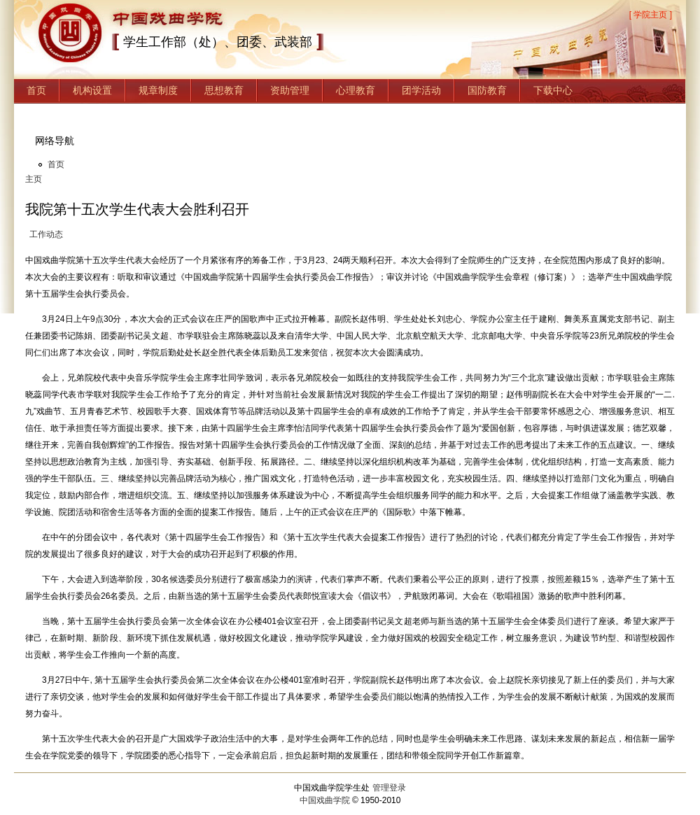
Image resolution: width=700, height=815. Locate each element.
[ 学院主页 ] (650, 15)
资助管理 (289, 90)
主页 (33, 179)
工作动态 (46, 234)
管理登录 (389, 788)
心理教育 (355, 90)
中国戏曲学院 (325, 800)
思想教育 (224, 90)
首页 (36, 90)
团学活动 (421, 90)
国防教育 (487, 90)
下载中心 (553, 90)
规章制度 (158, 90)
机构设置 (92, 90)
